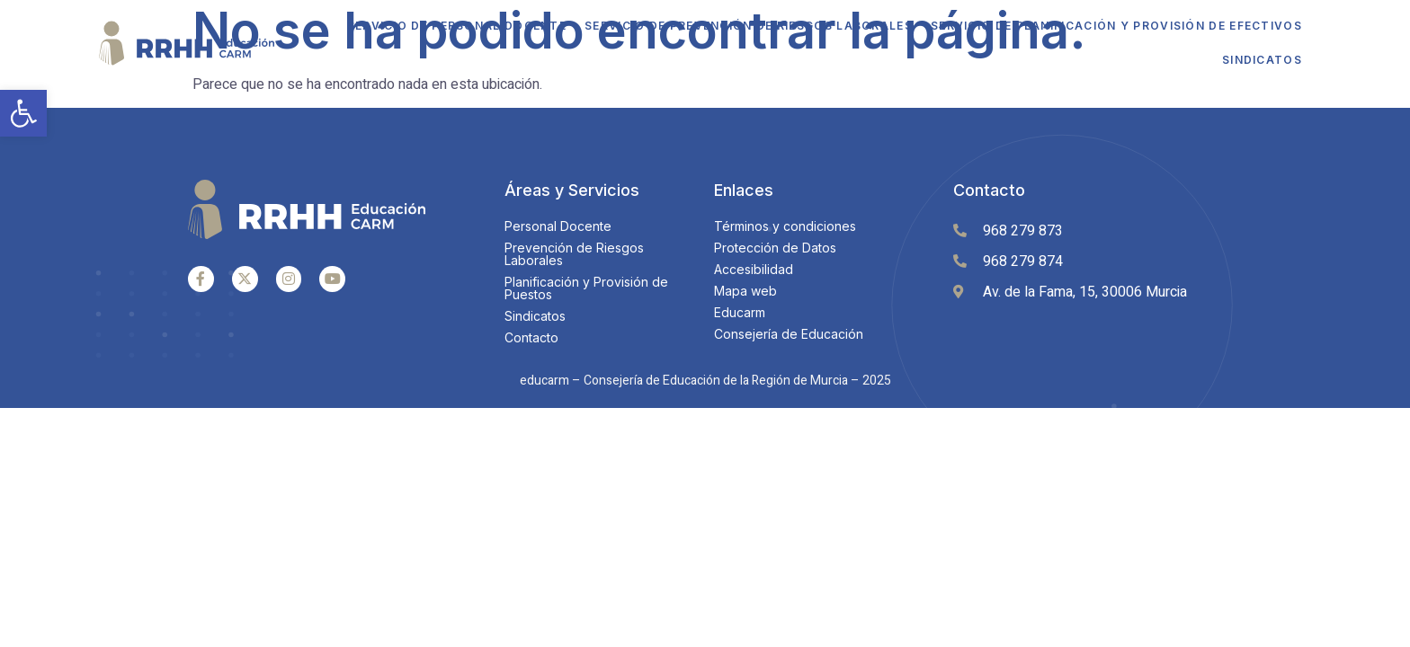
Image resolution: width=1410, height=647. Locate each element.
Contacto (989, 190)
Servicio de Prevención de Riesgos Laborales (749, 25)
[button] (23, 113)
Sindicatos (1262, 59)
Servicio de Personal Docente (457, 25)
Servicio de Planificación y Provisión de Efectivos (1116, 25)
